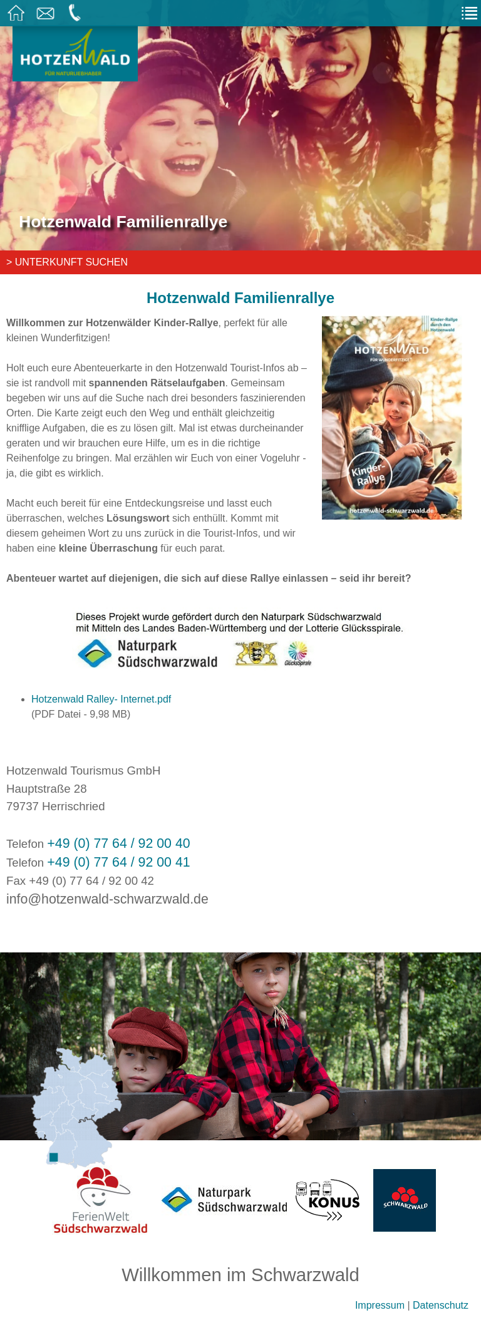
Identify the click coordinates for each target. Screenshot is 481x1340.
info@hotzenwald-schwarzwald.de (107, 899)
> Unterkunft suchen (67, 262)
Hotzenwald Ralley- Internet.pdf (101, 699)
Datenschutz (440, 1305)
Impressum (380, 1305)
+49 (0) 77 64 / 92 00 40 (118, 843)
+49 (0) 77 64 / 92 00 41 (118, 862)
